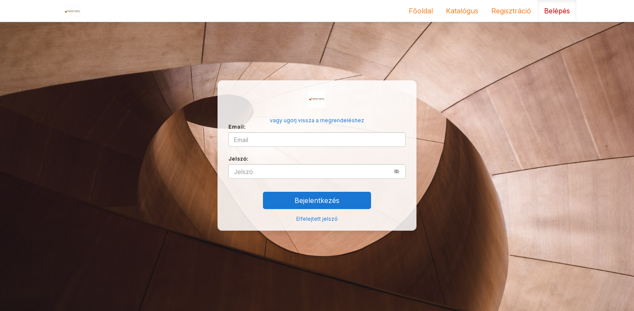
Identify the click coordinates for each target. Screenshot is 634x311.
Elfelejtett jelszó (317, 219)
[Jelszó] (317, 171)
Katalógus (462, 10)
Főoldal (421, 10)
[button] (400, 171)
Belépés (557, 10)
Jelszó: (238, 159)
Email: (237, 127)
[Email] (317, 139)
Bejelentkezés (317, 200)
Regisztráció (511, 10)
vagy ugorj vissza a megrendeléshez (317, 120)
